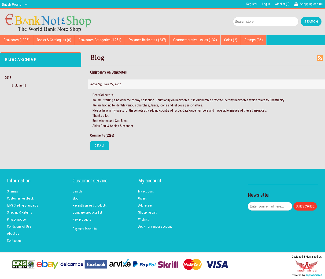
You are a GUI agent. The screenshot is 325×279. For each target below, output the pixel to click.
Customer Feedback (20, 198)
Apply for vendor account (155, 226)
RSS (320, 58)
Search (77, 191)
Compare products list (87, 212)
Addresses (145, 205)
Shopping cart (147, 212)
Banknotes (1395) (17, 40)
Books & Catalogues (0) (54, 40)
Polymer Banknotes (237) (147, 40)
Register (251, 4)
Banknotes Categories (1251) (99, 40)
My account (146, 191)
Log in (266, 4)
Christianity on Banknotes (108, 72)
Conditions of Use (19, 226)
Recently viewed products (90, 205)
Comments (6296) (102, 135)
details (99, 145)
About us (13, 233)
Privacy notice (16, 219)
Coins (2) (230, 40)
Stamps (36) (253, 40)
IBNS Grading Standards (22, 205)
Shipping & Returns (19, 212)
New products (82, 219)
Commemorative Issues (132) (195, 40)
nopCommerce (314, 275)
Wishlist (143, 219)
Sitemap (12, 191)
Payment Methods (85, 229)
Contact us (14, 240)
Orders (142, 198)
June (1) (20, 85)
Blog (75, 198)
